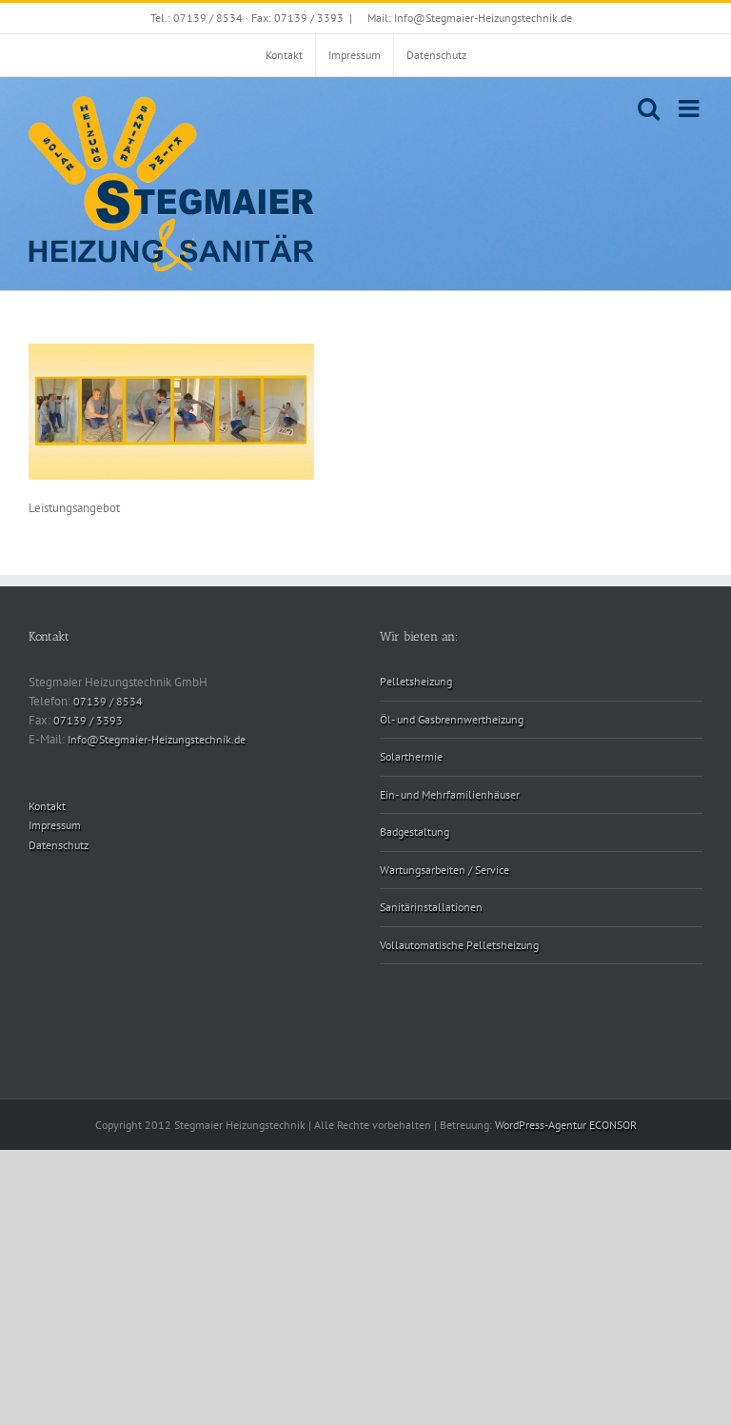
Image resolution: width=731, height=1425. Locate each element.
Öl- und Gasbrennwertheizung (452, 719)
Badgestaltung (414, 831)
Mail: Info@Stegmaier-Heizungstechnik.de (469, 17)
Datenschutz (59, 845)
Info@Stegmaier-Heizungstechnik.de (157, 739)
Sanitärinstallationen (431, 907)
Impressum (55, 825)
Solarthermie (411, 756)
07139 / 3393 (88, 720)
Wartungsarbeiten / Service (444, 869)
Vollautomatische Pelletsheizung (459, 945)
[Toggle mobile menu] (690, 108)
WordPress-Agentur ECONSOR (566, 1125)
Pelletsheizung (416, 681)
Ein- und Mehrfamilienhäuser (450, 794)
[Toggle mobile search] (649, 108)
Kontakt (47, 806)
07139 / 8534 (108, 701)
